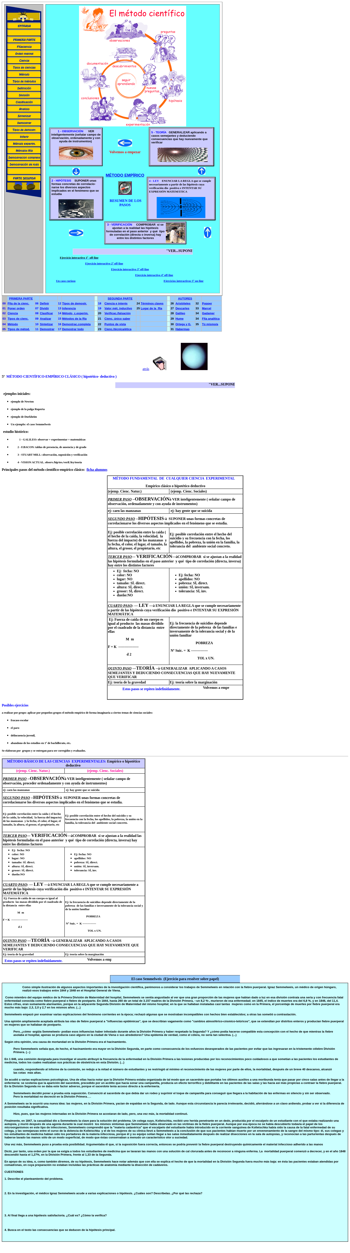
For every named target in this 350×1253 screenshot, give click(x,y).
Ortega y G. (183, 324)
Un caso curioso (65, 281)
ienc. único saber (118, 318)
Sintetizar (46, 324)
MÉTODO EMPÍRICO (125, 175)
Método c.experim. (75, 313)
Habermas (182, 329)
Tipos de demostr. (74, 303)
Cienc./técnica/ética (117, 329)
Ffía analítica (211, 318)
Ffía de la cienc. (18, 303)
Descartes (182, 308)
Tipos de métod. (19, 329)
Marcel (206, 308)
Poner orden (16, 308)
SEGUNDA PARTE (120, 298)
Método (13, 324)
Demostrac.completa (76, 324)
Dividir (44, 308)
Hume (179, 318)
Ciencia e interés (115, 303)
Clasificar (46, 313)
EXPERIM (80, 761)
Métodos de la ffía (74, 318)
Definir (44, 303)
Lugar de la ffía (151, 308)
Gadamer (208, 313)
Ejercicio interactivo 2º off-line (104, 263)
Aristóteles (182, 303)
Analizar (45, 318)
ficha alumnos (97, 469)
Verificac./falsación (117, 313)
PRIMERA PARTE (21, 298)
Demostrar (47, 329)
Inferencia (69, 308)
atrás (145, 369)
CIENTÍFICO (33, 376)
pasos (23, 469)
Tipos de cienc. (18, 318)
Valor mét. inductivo (118, 308)
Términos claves (152, 303)
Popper (207, 303)
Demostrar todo (73, 329)
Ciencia (13, 313)
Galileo (180, 313)
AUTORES (185, 298)
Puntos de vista (115, 324)
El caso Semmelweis (147, 979)
